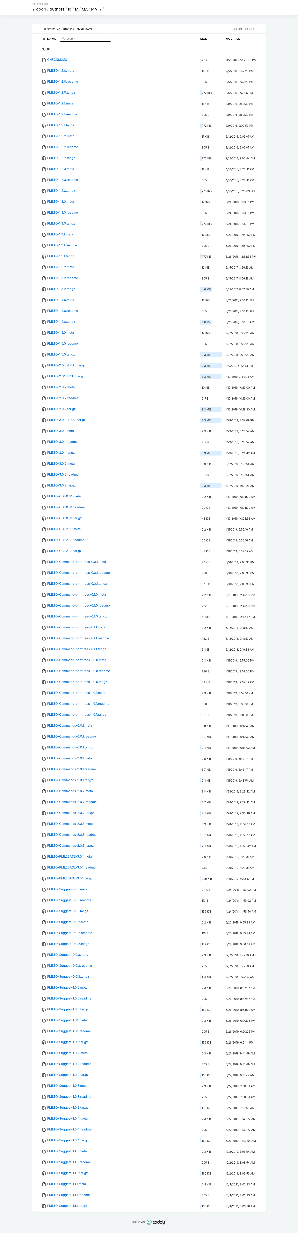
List (238, 29)
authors (57, 9)
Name (52, 38)
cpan (41, 9)
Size (203, 38)
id (69, 9)
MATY (96, 9)
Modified (233, 38)
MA (85, 9)
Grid (249, 29)
